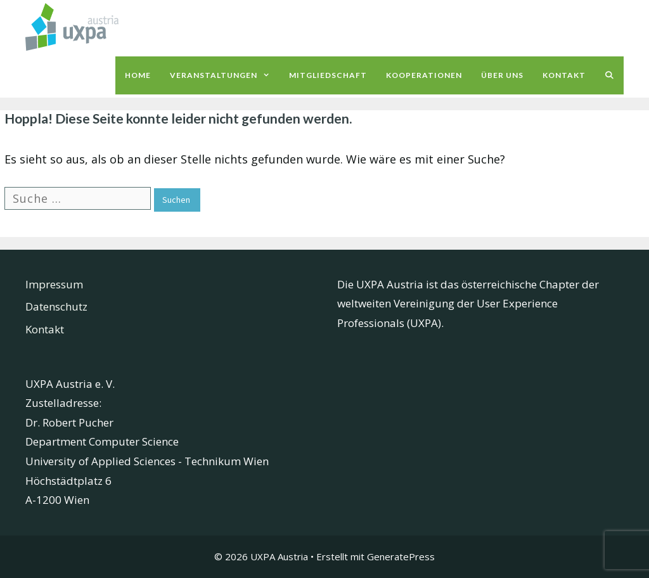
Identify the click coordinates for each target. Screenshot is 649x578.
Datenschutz (56, 306)
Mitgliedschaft (328, 75)
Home (138, 75)
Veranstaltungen (225, 75)
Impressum (54, 284)
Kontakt (564, 75)
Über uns (502, 75)
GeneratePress (401, 556)
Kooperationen (424, 75)
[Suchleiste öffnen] (609, 75)
